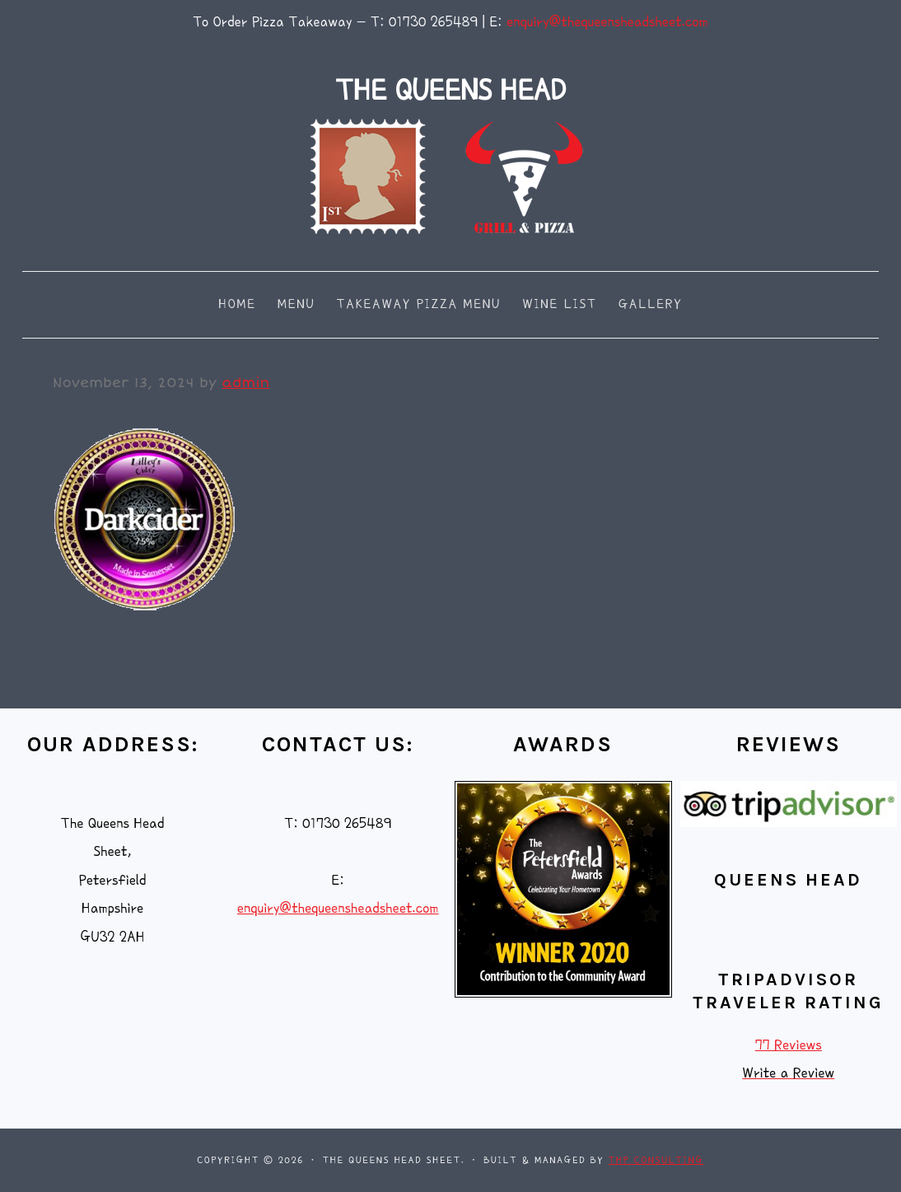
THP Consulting (656, 1160)
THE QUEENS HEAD (450, 90)
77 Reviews (788, 1045)
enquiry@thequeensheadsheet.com (607, 22)
